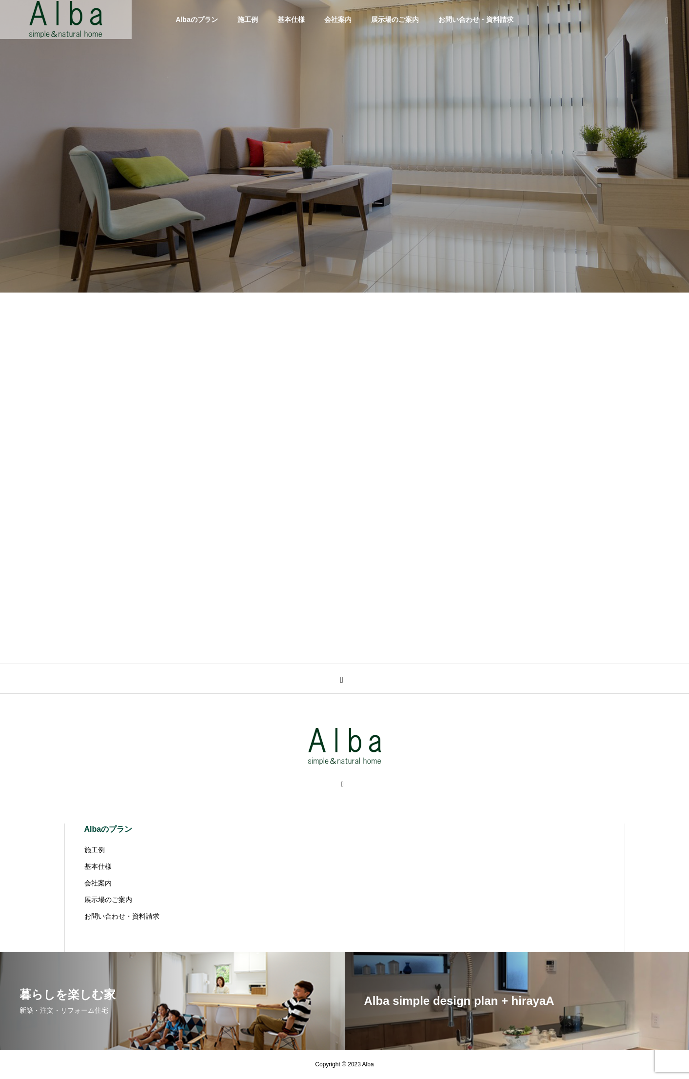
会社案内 (338, 19)
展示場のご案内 (395, 19)
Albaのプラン (196, 19)
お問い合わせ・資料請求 (475, 19)
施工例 (247, 19)
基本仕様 (291, 19)
